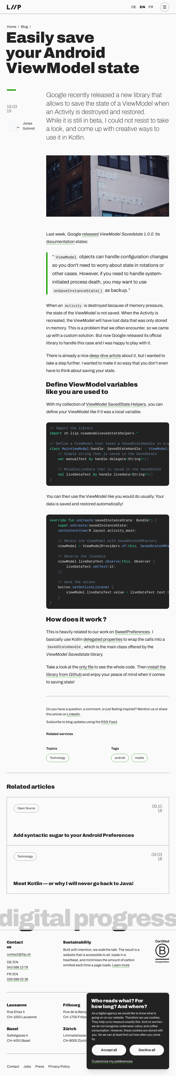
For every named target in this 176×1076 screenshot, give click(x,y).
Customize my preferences (112, 1061)
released (90, 234)
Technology (57, 757)
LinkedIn (73, 714)
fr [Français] (150, 7)
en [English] (142, 7)
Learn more (121, 965)
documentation (60, 241)
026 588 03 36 (17, 979)
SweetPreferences (132, 631)
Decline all (147, 1050)
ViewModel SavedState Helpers (116, 404)
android (120, 757)
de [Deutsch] (133, 7)
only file (86, 667)
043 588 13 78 (17, 967)
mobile (139, 757)
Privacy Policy (59, 1066)
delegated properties (102, 639)
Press (39, 1066)
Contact (13, 1066)
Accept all (109, 1050)
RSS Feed (109, 722)
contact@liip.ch (19, 954)
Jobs (27, 1066)
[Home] (14, 7)
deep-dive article (105, 355)
